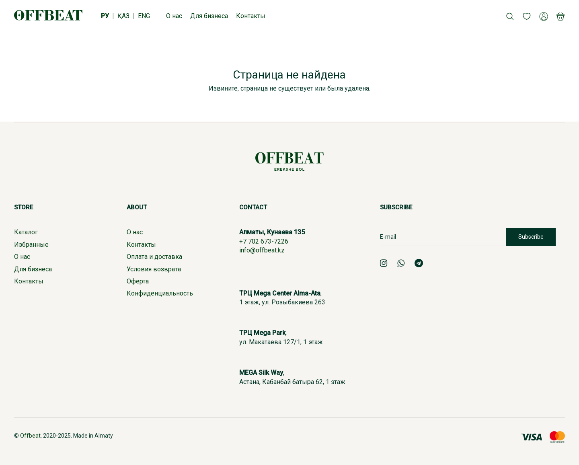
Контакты (28, 281)
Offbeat (30, 435)
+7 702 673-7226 (263, 241)
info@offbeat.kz (262, 250)
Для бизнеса (33, 269)
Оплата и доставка (154, 256)
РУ (105, 16)
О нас (22, 256)
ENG (144, 16)
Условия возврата (154, 269)
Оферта (138, 281)
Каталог (26, 232)
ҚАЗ (123, 16)
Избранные (31, 244)
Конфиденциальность (160, 293)
